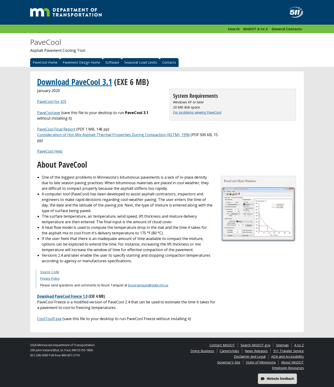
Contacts (169, 62)
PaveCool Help (49, 151)
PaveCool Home (45, 62)
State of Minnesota (261, 362)
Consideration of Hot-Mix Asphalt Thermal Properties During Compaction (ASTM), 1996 (113, 134)
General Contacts (287, 28)
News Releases (256, 351)
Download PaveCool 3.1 (74, 81)
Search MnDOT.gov (255, 345)
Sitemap (282, 345)
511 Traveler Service (288, 351)
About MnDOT (292, 362)
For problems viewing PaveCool (197, 112)
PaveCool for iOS (51, 101)
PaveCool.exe (48, 112)
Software (112, 62)
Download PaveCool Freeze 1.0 (62, 296)
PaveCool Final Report (56, 129)
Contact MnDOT (222, 345)
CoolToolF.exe (49, 318)
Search (234, 28)
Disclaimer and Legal (250, 356)
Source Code (49, 272)
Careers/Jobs (229, 351)
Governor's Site (228, 362)
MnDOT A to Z (255, 28)
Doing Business (202, 351)
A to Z (299, 345)
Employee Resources (288, 368)
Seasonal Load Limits (140, 62)
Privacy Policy (50, 278)
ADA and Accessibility (287, 356)
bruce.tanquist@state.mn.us (148, 285)
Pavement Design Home (81, 62)
